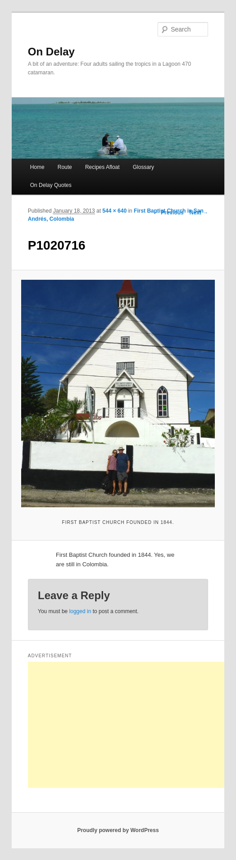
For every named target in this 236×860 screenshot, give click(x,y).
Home (37, 167)
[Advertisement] (132, 725)
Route (65, 167)
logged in (80, 611)
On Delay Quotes (51, 185)
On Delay (51, 52)
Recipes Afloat (102, 167)
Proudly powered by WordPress (118, 830)
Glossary (143, 167)
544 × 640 (114, 211)
